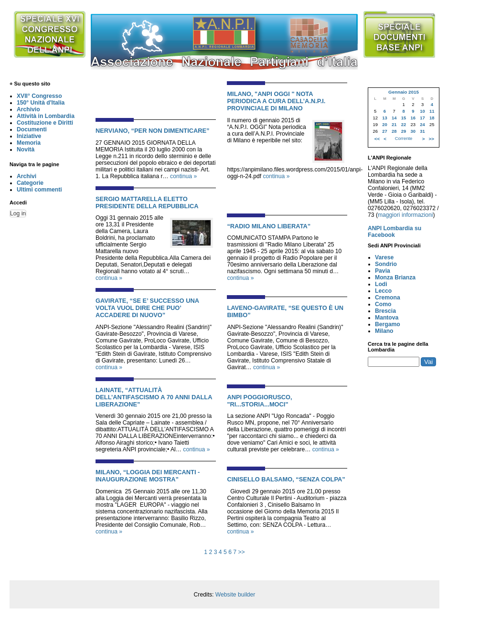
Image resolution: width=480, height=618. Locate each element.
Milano (384, 331)
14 (394, 118)
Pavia (382, 270)
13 (384, 118)
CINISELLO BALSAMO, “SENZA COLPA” (286, 479)
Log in (18, 213)
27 (384, 131)
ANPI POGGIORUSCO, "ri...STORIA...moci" (259, 401)
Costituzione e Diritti (45, 122)
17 (422, 118)
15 (403, 118)
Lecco (383, 291)
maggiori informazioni (405, 215)
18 (431, 118)
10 (422, 111)
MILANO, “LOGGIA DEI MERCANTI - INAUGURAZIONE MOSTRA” (148, 476)
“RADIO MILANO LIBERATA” (268, 226)
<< (377, 138)
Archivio (28, 109)
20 (384, 124)
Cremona (387, 297)
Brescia (385, 311)
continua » (183, 176)
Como (383, 304)
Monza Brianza (395, 277)
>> (241, 552)
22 (403, 124)
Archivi (26, 176)
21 (394, 124)
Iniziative (29, 136)
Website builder (235, 594)
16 (413, 118)
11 (431, 111)
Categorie (30, 183)
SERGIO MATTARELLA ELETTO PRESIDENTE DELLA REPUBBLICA (147, 202)
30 (413, 131)
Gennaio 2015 (403, 92)
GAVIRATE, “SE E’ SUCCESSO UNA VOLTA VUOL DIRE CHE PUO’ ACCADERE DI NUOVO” (147, 308)
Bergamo (387, 324)
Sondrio (386, 264)
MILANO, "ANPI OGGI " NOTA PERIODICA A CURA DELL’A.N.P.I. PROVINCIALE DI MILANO (276, 101)
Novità (25, 149)
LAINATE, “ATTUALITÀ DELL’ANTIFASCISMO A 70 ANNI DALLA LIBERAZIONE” (154, 397)
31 (422, 131)
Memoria (29, 142)
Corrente (403, 138)
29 (403, 131)
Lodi (381, 284)
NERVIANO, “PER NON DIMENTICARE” (153, 130)
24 (422, 124)
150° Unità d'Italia (40, 102)
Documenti (32, 129)
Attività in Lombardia (46, 116)
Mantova (386, 317)
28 (394, 131)
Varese (384, 257)
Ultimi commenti (39, 189)
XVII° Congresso (39, 96)
